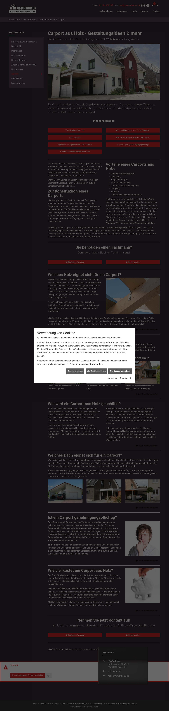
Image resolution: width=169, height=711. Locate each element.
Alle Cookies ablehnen (96, 332)
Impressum (112, 339)
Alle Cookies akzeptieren (120, 332)
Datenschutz (126, 339)
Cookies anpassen (75, 332)
